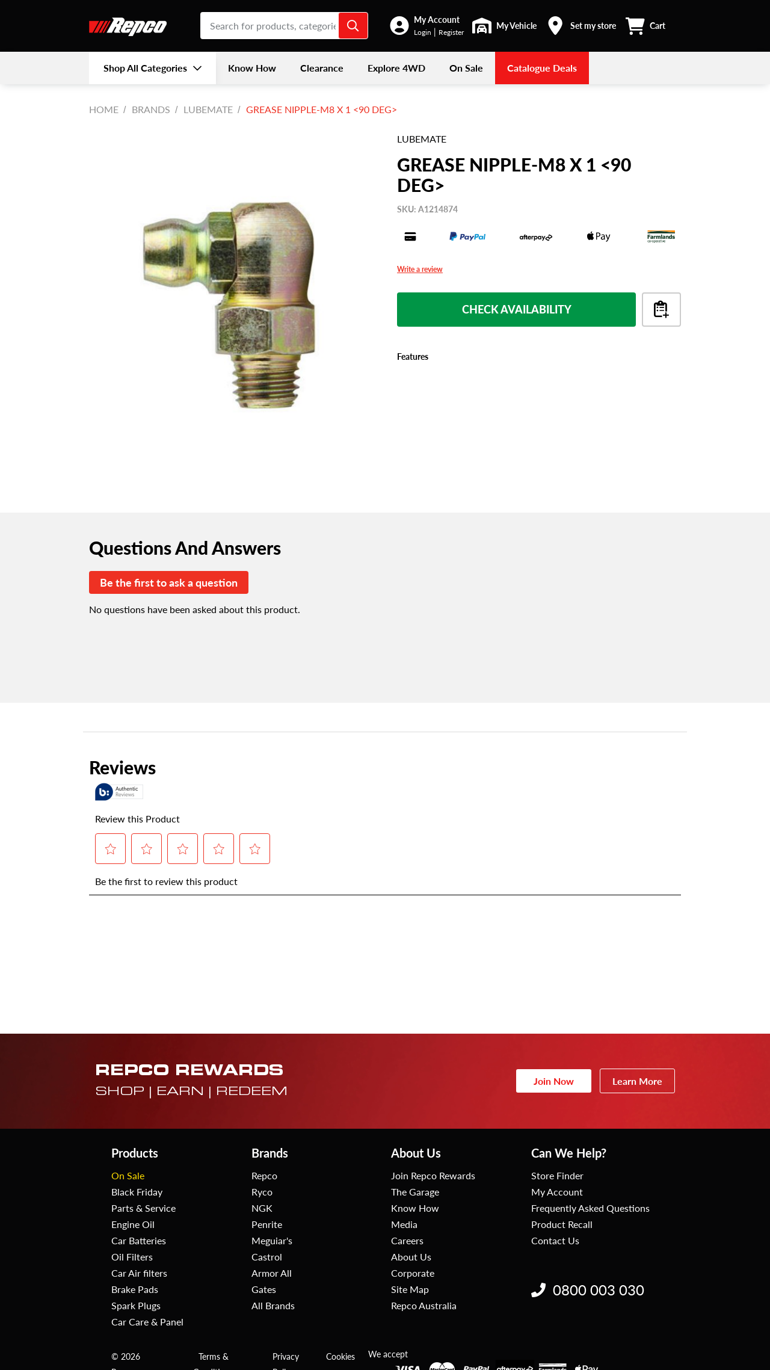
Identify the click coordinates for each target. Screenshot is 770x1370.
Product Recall (562, 1224)
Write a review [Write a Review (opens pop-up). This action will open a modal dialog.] (420, 269)
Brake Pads (134, 1289)
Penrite (266, 1224)
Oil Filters (132, 1256)
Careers (407, 1240)
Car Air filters (139, 1273)
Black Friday (136, 1191)
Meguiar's (271, 1240)
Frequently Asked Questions (590, 1208)
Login (422, 32)
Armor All (271, 1273)
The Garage (415, 1191)
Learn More (637, 1081)
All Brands (273, 1305)
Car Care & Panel (147, 1321)
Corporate (412, 1273)
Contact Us (555, 1240)
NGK (262, 1208)
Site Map (410, 1289)
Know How (415, 1208)
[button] (426, 25)
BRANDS (151, 109)
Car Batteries (138, 1240)
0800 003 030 (587, 1289)
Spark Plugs (136, 1305)
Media (404, 1224)
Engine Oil (133, 1224)
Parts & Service (143, 1208)
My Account (437, 19)
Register (451, 32)
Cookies (340, 1356)
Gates (263, 1289)
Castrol (266, 1256)
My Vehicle (516, 25)
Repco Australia (424, 1305)
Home (104, 109)
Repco (264, 1175)
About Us (411, 1256)
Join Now (554, 1081)
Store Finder (557, 1175)
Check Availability (516, 309)
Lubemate (208, 109)
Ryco (262, 1191)
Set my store (593, 25)
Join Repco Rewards (433, 1175)
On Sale (127, 1175)
